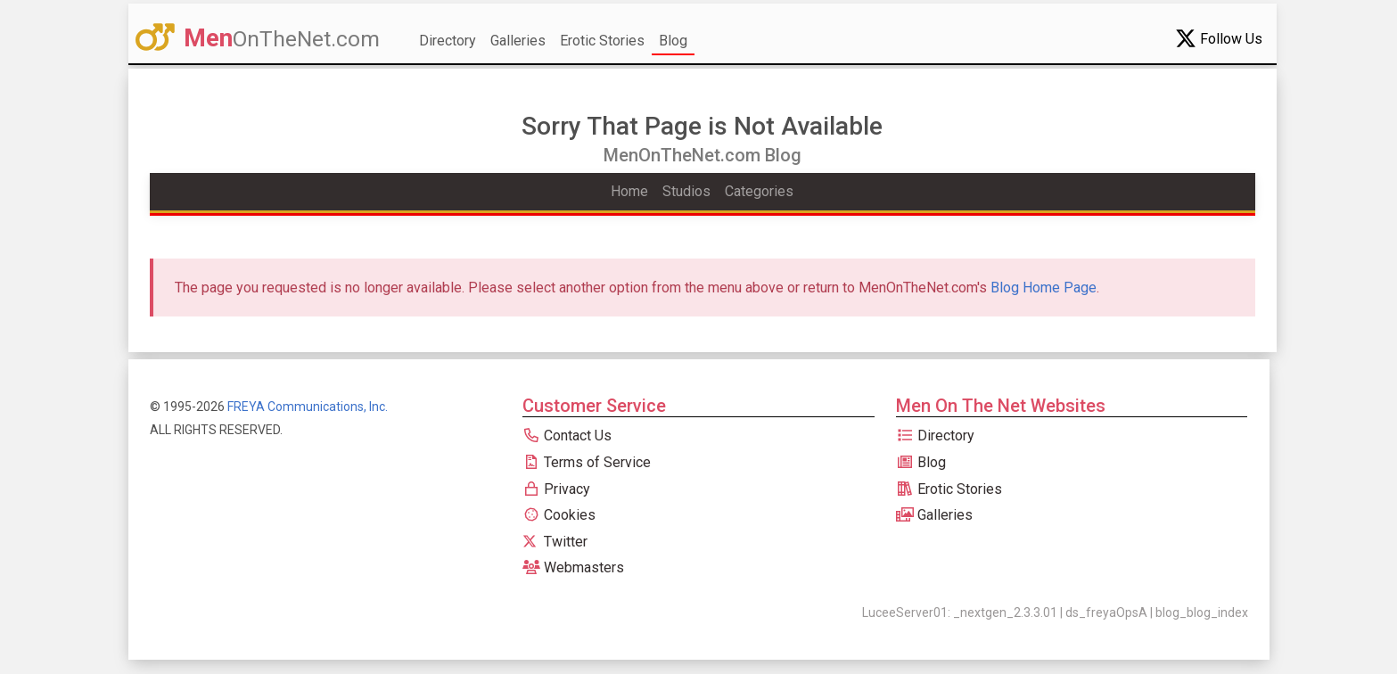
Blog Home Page (1043, 287)
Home (629, 191)
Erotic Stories (602, 40)
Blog (673, 40)
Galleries (518, 40)
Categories (759, 191)
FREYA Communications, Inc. (307, 406)
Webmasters (573, 567)
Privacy (556, 489)
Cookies (559, 514)
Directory (447, 40)
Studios (686, 191)
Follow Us (1218, 38)
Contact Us (567, 435)
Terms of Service (586, 462)
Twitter (555, 541)
